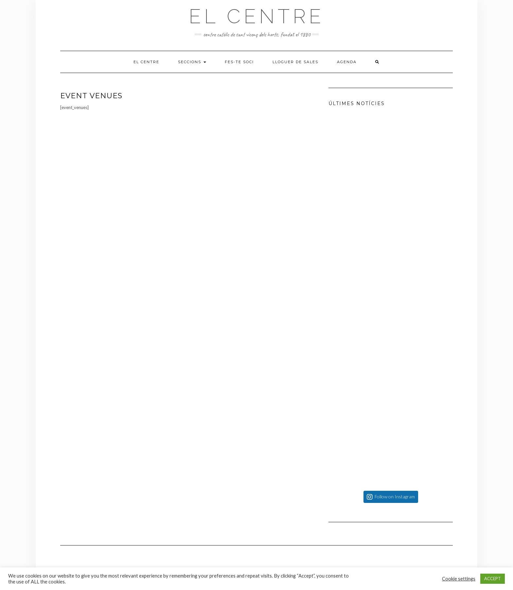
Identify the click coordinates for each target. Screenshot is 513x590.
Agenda (347, 62)
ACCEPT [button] (492, 578)
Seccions (192, 62)
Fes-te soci (239, 62)
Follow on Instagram (395, 496)
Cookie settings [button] (458, 578)
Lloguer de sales (295, 62)
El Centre (256, 16)
